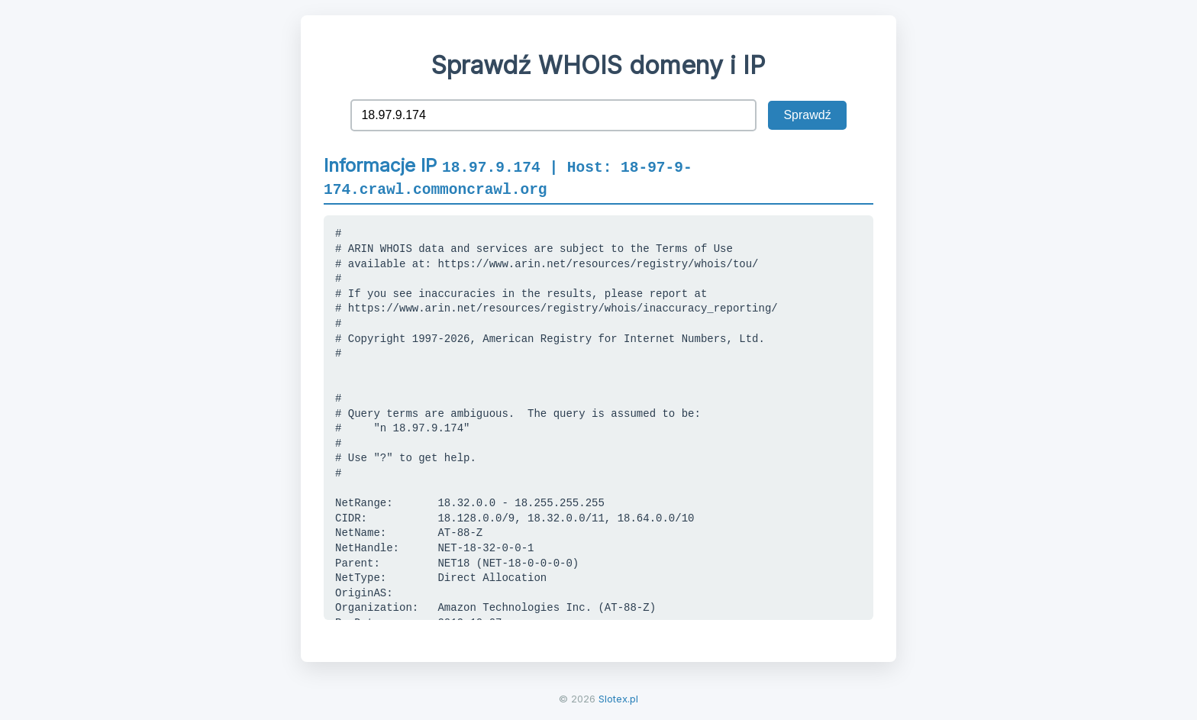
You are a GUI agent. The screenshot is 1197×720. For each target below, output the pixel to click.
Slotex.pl (618, 699)
